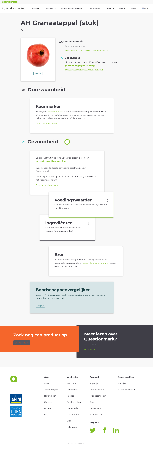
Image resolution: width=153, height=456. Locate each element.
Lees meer (89, 349)
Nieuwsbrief (50, 396)
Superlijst (94, 383)
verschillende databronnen (96, 263)
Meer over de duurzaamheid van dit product (86, 50)
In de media (72, 408)
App (92, 402)
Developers (95, 408)
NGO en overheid (126, 390)
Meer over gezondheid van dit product (83, 69)
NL (145, 8)
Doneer (48, 408)
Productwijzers (97, 390)
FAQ (46, 414)
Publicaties (72, 390)
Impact (110, 8)
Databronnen (73, 414)
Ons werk (95, 8)
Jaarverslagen (51, 390)
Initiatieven (72, 427)
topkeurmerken (55, 111)
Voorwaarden (96, 414)
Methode (71, 383)
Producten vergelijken (71, 8)
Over (122, 8)
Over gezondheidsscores (47, 185)
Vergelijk (38, 73)
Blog (133, 8)
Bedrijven (122, 383)
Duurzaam (50, 8)
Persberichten (74, 402)
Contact (48, 402)
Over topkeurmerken (46, 123)
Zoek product (21, 343)
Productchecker (13, 8)
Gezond (35, 8)
